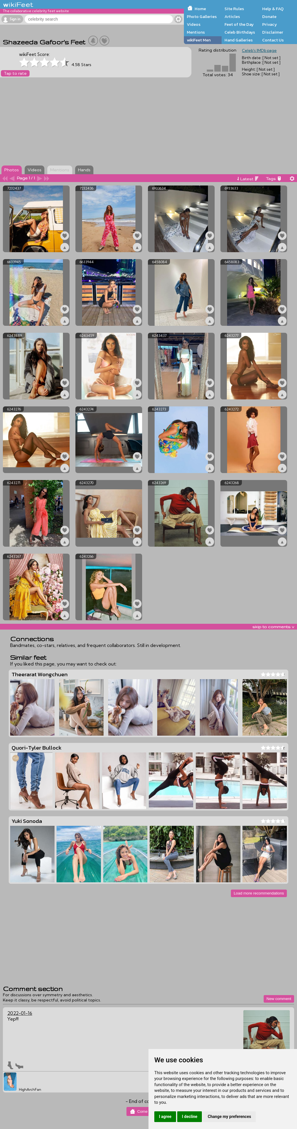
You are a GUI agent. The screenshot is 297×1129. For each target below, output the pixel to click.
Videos (193, 24)
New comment (279, 999)
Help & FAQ (273, 9)
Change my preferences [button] (229, 1116)
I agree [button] (165, 1116)
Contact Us (273, 40)
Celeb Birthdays (239, 32)
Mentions (196, 32)
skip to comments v (273, 626)
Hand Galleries (238, 40)
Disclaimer (272, 32)
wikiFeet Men (199, 40)
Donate (269, 16)
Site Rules (234, 9)
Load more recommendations (259, 893)
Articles (232, 16)
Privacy (269, 24)
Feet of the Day (239, 24)
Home (200, 9)
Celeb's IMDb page (259, 50)
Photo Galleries (202, 16)
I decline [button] (189, 1116)
